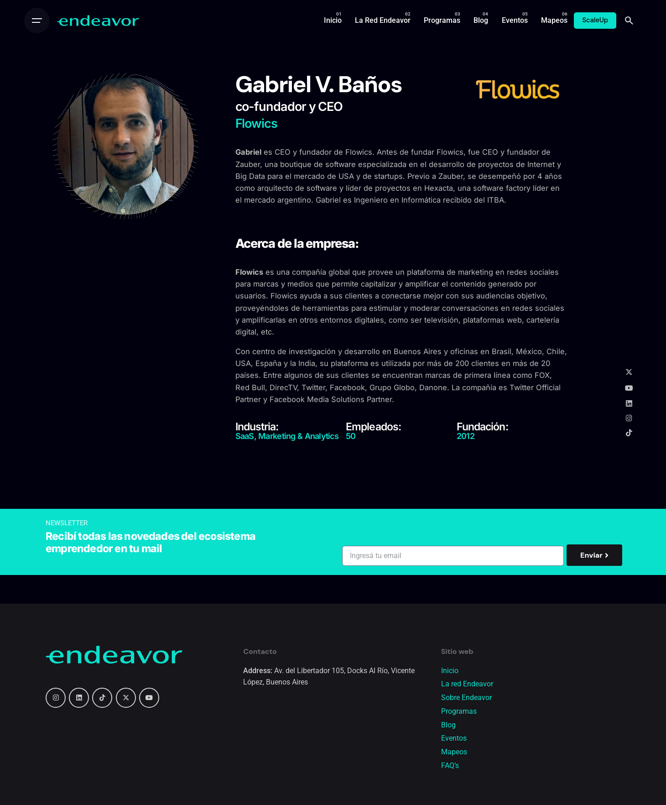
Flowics (358, 152)
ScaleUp (595, 20)
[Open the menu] (37, 20)
